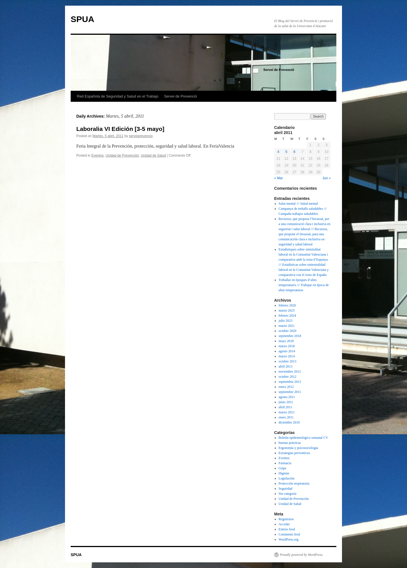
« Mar (278, 178)
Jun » (326, 178)
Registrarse (286, 519)
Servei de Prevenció (180, 96)
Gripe (282, 468)
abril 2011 (286, 407)
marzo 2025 (287, 310)
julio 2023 (286, 321)
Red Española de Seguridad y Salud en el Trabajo (117, 96)
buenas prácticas (290, 443)
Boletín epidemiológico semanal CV (303, 438)
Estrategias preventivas (294, 453)
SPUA (82, 19)
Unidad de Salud (153, 155)
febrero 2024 (287, 316)
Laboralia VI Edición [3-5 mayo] (120, 129)
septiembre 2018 (290, 336)
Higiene (284, 473)
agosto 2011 (287, 397)
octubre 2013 (287, 361)
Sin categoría (287, 494)
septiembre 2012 (290, 382)
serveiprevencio (141, 136)
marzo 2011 (287, 412)
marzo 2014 (287, 356)
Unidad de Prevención (122, 155)
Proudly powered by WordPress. (301, 555)
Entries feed (287, 529)
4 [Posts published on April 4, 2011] (278, 152)
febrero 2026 (287, 305)
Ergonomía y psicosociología (298, 448)
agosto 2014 (287, 351)
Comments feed (289, 534)
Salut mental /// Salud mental (298, 204)
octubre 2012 (287, 377)
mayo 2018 (286, 341)
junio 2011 (286, 402)
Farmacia (285, 463)
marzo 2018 (287, 346)
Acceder (284, 524)
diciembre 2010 (289, 422)
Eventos (97, 155)
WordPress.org (288, 539)
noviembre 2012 (290, 371)
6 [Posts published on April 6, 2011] (294, 152)
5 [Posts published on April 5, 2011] (286, 152)
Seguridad (286, 489)
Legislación (287, 478)
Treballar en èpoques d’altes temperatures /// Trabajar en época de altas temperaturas (304, 285)
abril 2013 (286, 366)
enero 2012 (286, 387)
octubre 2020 (287, 331)
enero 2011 (286, 417)
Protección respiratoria (294, 483)
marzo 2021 (287, 326)
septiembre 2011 (290, 392)
